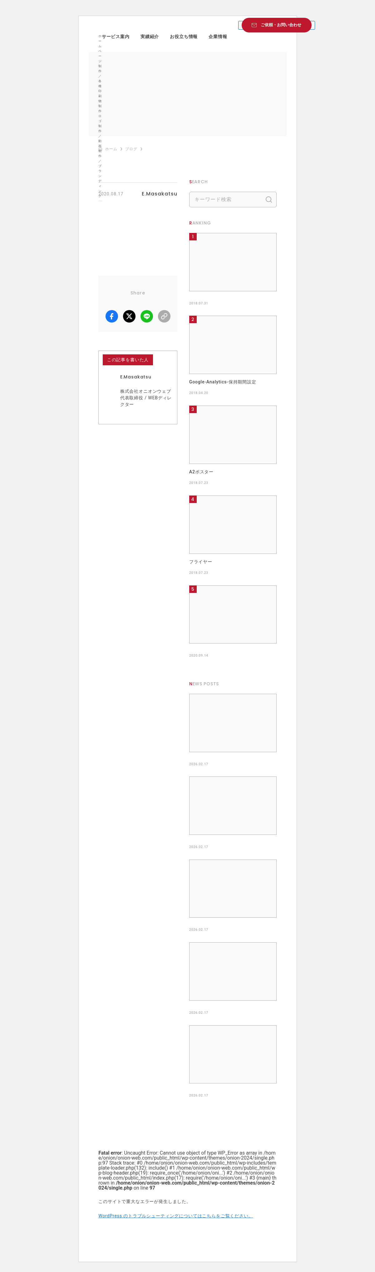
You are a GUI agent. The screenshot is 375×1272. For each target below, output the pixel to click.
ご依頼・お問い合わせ (281, 24)
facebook (112, 316)
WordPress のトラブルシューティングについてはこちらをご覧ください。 (175, 1215)
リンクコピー (164, 316)
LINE (147, 316)
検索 (268, 199)
